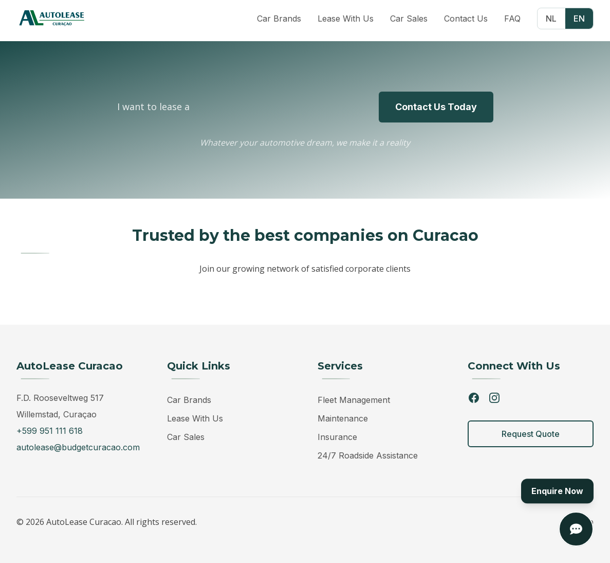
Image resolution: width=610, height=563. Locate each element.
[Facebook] (474, 398)
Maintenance (343, 418)
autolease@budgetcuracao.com (78, 447)
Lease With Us (195, 418)
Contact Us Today (436, 106)
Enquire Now (557, 491)
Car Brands (189, 400)
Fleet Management (354, 400)
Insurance (337, 437)
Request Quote (531, 434)
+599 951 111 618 (49, 431)
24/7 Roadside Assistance (368, 455)
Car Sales (186, 437)
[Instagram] (494, 398)
